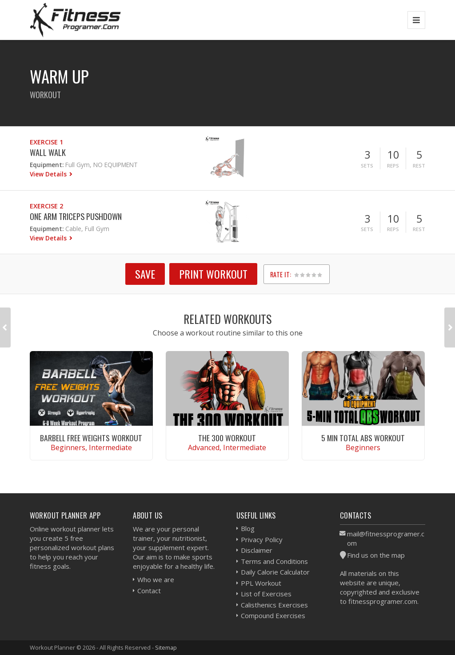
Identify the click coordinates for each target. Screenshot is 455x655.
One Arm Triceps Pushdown (76, 216)
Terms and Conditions (274, 561)
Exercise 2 (46, 206)
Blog (248, 528)
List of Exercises (266, 593)
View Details (49, 174)
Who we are (155, 579)
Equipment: (47, 164)
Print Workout (213, 274)
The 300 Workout (227, 437)
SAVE (145, 274)
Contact (149, 590)
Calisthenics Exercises (274, 604)
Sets (367, 165)
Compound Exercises (273, 615)
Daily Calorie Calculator (275, 571)
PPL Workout (261, 583)
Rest (419, 165)
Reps (393, 165)
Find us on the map (376, 555)
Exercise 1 (46, 142)
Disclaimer (256, 550)
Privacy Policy (262, 539)
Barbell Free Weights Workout (91, 437)
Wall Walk (48, 152)
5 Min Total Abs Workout (363, 437)
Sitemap (166, 647)
